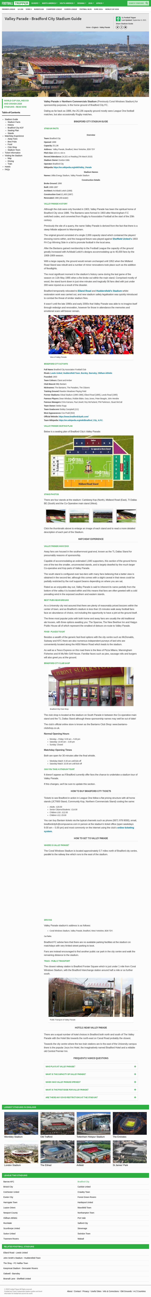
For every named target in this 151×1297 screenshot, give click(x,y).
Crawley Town (84, 1192)
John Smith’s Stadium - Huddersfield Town (22, 1258)
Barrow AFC (8, 1181)
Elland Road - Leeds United (15, 1253)
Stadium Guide (11, 119)
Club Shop (12, 147)
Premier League (8, 9)
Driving (11, 161)
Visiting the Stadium (13, 155)
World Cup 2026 (112, 9)
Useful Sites (96, 1291)
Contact (77, 1291)
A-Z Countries (139, 1291)
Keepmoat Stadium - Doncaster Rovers (20, 1268)
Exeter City (8, 1197)
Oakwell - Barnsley (11, 1273)
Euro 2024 (98, 9)
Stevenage (82, 1228)
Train (10, 164)
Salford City (83, 1223)
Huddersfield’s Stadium (109, 291)
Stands (11, 133)
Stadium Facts (14, 122)
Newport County (10, 1213)
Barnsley (93, 373)
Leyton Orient (9, 1207)
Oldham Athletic (105, 373)
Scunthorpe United (11, 1228)
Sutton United (9, 1233)
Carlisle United (84, 1187)
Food (10, 144)
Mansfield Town (84, 1207)
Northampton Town (86, 1213)
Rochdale (7, 1223)
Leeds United (56, 373)
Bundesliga (39, 9)
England (95, 27)
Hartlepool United (85, 1202)
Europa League (70, 9)
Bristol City (8, 1187)
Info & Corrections (111, 1291)
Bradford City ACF (16, 128)
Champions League (54, 9)
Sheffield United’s (122, 239)
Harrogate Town (10, 1202)
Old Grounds (126, 1291)
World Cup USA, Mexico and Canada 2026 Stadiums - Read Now (16, 103)
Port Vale (82, 1218)
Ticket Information (13, 153)
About (69, 1291)
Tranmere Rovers (11, 1239)
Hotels (7, 167)
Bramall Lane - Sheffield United (17, 1279)
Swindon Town (84, 1233)
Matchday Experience (14, 136)
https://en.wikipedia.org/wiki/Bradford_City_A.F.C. (81, 420)
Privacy (86, 1291)
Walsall (81, 1239)
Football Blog (86, 9)
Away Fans (12, 139)
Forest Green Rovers (87, 1197)
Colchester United (11, 1192)
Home (88, 27)
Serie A (29, 9)
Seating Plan (13, 130)
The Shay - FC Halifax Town (15, 1263)
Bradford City (83, 1181)
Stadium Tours (14, 150)
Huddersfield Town (71, 373)
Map (9, 158)
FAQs (7, 169)
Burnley (84, 373)
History (11, 125)
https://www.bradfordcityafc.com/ (73, 416)
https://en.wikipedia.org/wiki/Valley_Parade (73, 167)
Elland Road (84, 291)
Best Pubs (12, 142)
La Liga (20, 9)
